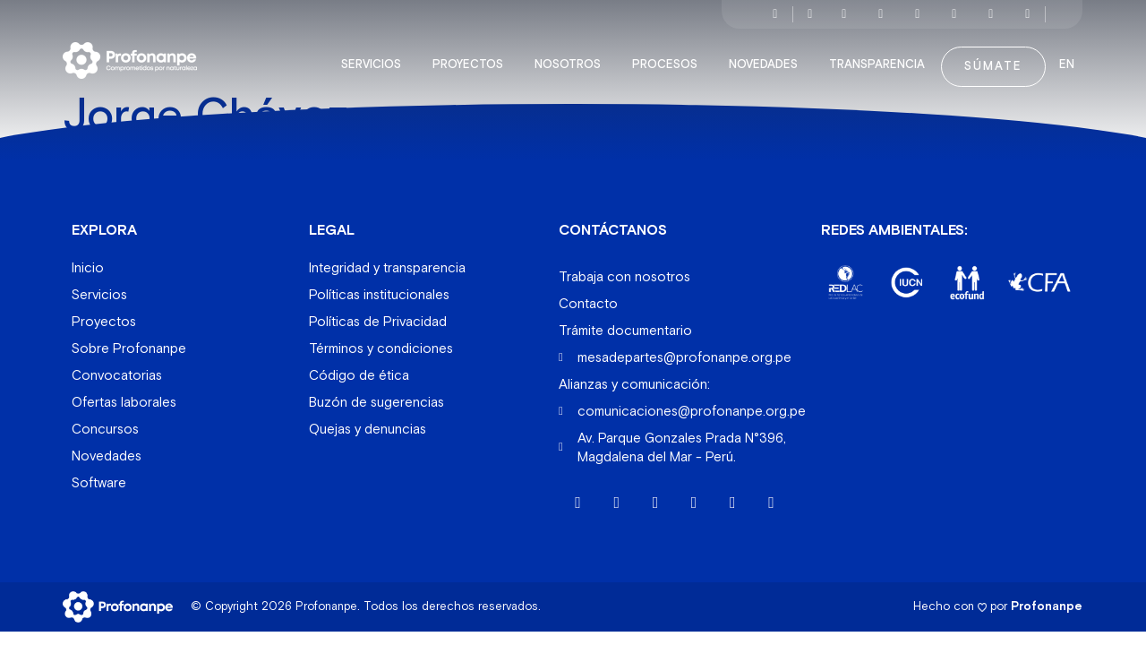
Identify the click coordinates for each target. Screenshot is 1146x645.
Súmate (993, 59)
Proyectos (472, 57)
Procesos (669, 57)
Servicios (375, 57)
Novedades (768, 57)
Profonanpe (1046, 599)
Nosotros (572, 57)
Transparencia (881, 57)
